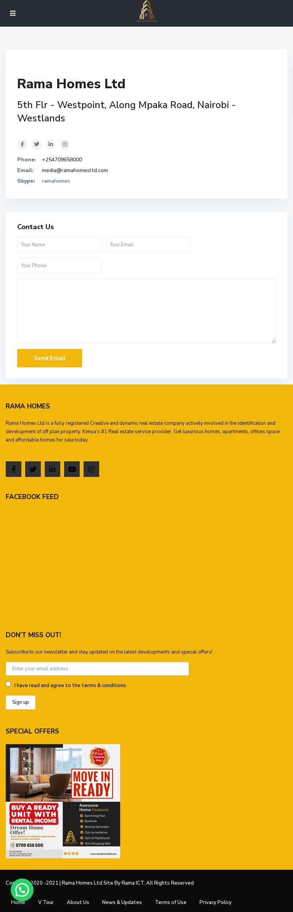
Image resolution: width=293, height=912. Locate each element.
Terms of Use (171, 902)
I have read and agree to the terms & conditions (70, 685)
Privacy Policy (216, 902)
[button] (22, 890)
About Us (78, 902)
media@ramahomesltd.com (75, 170)
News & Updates (122, 902)
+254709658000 (62, 159)
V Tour (46, 902)
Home (18, 902)
